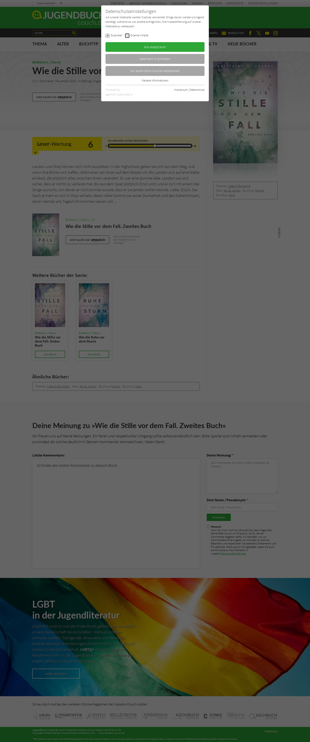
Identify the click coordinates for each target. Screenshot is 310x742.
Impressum (181, 90)
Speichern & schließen (155, 59)
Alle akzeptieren (155, 47)
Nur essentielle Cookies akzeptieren (155, 71)
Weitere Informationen (155, 80)
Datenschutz (197, 90)
